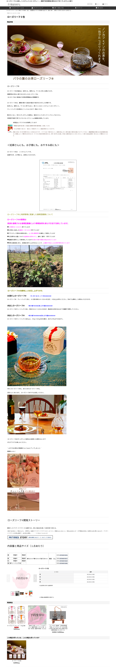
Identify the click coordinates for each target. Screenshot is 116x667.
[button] (8, 578)
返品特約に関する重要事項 (46, 585)
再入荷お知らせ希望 (90, 574)
